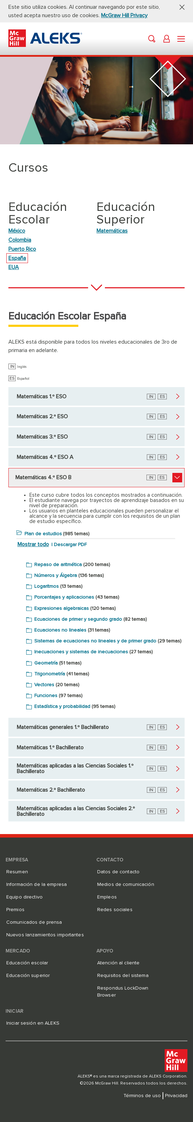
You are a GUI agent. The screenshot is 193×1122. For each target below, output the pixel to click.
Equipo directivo (24, 897)
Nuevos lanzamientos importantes (45, 934)
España (17, 258)
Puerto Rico (22, 249)
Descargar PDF (70, 544)
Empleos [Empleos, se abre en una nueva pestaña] (107, 897)
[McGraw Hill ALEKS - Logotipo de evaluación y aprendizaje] (45, 45)
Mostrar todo (33, 544)
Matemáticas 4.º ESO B (43, 477)
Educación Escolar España (67, 316)
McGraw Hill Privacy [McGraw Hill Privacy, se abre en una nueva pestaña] (124, 15)
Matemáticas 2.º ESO (42, 416)
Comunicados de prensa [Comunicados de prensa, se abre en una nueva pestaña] (34, 922)
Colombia (19, 240)
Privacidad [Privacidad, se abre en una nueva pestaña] (176, 1095)
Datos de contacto (118, 871)
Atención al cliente (118, 963)
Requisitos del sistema (123, 975)
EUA (13, 267)
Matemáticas (112, 231)
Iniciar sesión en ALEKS (32, 1023)
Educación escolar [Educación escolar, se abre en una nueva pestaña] (27, 963)
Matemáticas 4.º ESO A (45, 457)
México (16, 231)
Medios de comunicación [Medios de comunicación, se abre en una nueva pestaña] (125, 884)
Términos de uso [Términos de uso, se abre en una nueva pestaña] (142, 1095)
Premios (15, 909)
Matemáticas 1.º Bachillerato (50, 747)
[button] (179, 7)
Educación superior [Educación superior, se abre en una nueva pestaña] (28, 975)
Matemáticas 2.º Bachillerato (51, 790)
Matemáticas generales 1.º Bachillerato (63, 727)
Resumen (17, 871)
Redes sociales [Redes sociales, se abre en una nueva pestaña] (115, 909)
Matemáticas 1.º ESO (41, 396)
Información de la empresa (36, 884)
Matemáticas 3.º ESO (42, 437)
